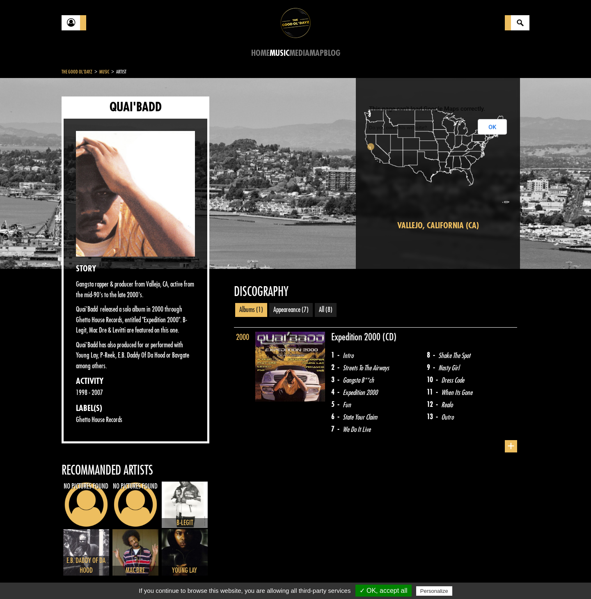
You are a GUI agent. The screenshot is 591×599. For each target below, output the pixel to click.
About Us (164, 578)
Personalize (434, 591)
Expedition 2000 (357, 337)
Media (299, 53)
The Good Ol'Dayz (77, 71)
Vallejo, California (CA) (438, 225)
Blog (332, 53)
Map (316, 53)
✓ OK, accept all (384, 590)
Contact (82, 577)
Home (260, 53)
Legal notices (126, 578)
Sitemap (197, 578)
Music (279, 53)
